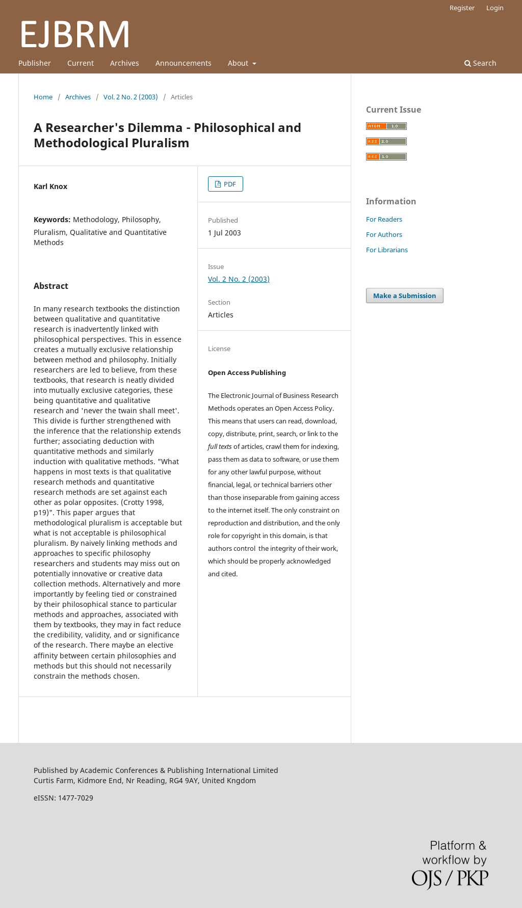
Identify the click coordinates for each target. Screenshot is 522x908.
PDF (229, 184)
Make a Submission (404, 295)
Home (43, 96)
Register (462, 7)
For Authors (384, 234)
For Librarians (387, 249)
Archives (124, 63)
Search (480, 63)
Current (80, 63)
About (239, 63)
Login (495, 7)
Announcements (183, 63)
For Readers (384, 219)
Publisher (34, 63)
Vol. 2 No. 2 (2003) (130, 96)
